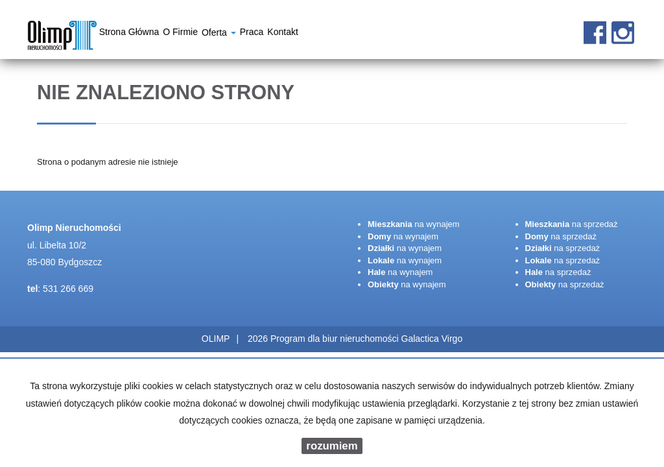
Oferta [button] (219, 34)
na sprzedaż (571, 224)
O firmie (180, 33)
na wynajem (414, 224)
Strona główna (129, 33)
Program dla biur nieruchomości (335, 338)
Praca (252, 33)
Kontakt (282, 33)
